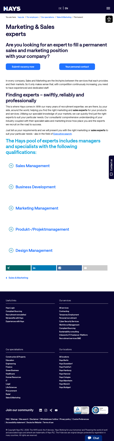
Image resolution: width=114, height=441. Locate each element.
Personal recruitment (68, 318)
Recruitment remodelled (16, 315)
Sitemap (14, 419)
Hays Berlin (63, 360)
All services (64, 308)
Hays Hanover (65, 374)
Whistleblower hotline (49, 419)
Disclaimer (34, 419)
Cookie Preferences (80, 419)
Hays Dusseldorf (65, 364)
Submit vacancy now (23, 66)
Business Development (36, 186)
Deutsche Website (34, 422)
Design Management (34, 250)
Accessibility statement (15, 422)
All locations (64, 357)
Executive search (62, 133)
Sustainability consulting (69, 332)
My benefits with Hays (14, 318)
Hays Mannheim (65, 381)
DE (60, 8)
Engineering (11, 364)
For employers (32, 17)
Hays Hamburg (65, 370)
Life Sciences (11, 387)
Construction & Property (16, 357)
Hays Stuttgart (65, 387)
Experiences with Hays (15, 321)
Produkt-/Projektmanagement (42, 229)
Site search (23, 419)
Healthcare (10, 374)
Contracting (64, 311)
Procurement (11, 391)
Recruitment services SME (70, 338)
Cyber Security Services (69, 321)
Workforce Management (69, 325)
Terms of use (48, 422)
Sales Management (33, 165)
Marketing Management (37, 208)
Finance (9, 367)
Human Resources (13, 377)
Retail (8, 394)
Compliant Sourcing (14, 311)
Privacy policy (65, 419)
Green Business (12, 370)
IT (6, 381)
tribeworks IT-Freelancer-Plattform (73, 335)
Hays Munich (64, 384)
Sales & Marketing (64, 17)
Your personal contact (77, 66)
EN (66, 8)
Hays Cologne (65, 377)
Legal (8, 384)
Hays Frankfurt (65, 367)
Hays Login (10, 308)
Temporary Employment (69, 315)
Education (10, 360)
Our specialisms (47, 17)
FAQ (7, 419)
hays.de (21, 17)
